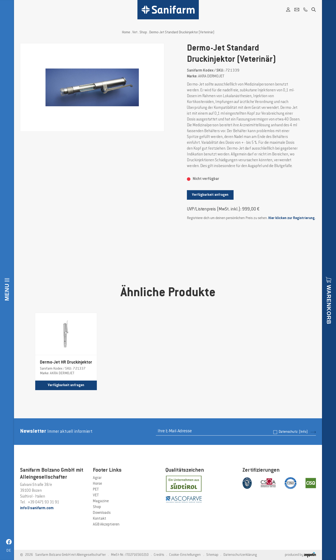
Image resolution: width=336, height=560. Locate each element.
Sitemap (212, 555)
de (8, 551)
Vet (134, 32)
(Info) (303, 432)
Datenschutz (293, 432)
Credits (159, 555)
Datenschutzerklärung (240, 555)
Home (126, 32)
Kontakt (99, 519)
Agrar (97, 478)
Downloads (102, 513)
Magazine (101, 501)
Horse (97, 484)
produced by (300, 555)
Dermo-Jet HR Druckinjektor (66, 363)
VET (96, 495)
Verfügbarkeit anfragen (210, 195)
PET (96, 489)
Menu (7, 292)
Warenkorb (329, 304)
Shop (143, 32)
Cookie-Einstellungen (185, 555)
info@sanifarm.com (37, 508)
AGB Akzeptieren (106, 524)
